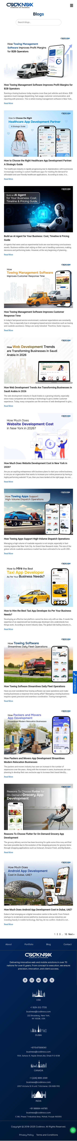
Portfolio (29, 944)
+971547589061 (38, 1047)
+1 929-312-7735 (38, 1007)
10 (66, 934)
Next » (71, 934)
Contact (68, 944)
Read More (8, 103)
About (8, 944)
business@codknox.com (38, 1011)
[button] (71, 5)
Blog (48, 944)
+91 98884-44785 (39, 1108)
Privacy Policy (26, 1134)
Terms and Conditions (47, 1134)
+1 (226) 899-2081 (39, 1078)
